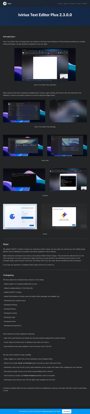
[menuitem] (60, 3)
